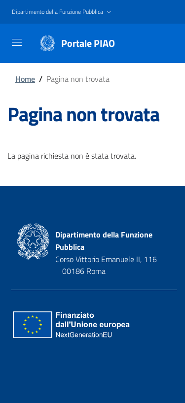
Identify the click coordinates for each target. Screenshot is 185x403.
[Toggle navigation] (17, 42)
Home (25, 79)
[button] (62, 12)
